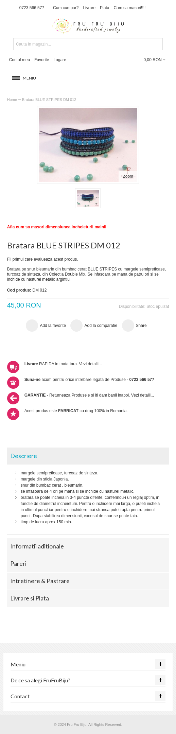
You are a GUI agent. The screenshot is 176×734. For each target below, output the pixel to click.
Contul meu (19, 59)
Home (12, 100)
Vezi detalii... (90, 364)
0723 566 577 (31, 7)
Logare (59, 59)
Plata (104, 7)
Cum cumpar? (65, 7)
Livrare (89, 7)
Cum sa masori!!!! (129, 7)
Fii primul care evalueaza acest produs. (42, 259)
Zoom (128, 176)
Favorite (41, 59)
